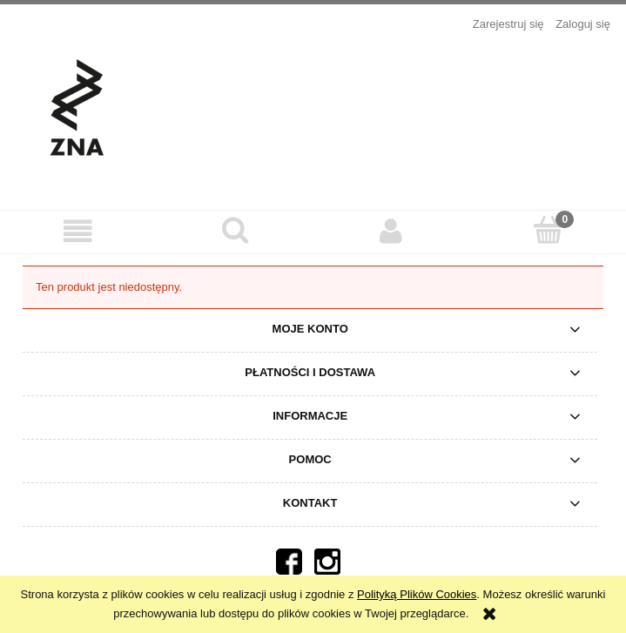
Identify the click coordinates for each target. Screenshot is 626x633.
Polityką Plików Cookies (416, 594)
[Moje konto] (392, 231)
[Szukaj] (235, 230)
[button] (78, 231)
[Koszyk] (548, 230)
